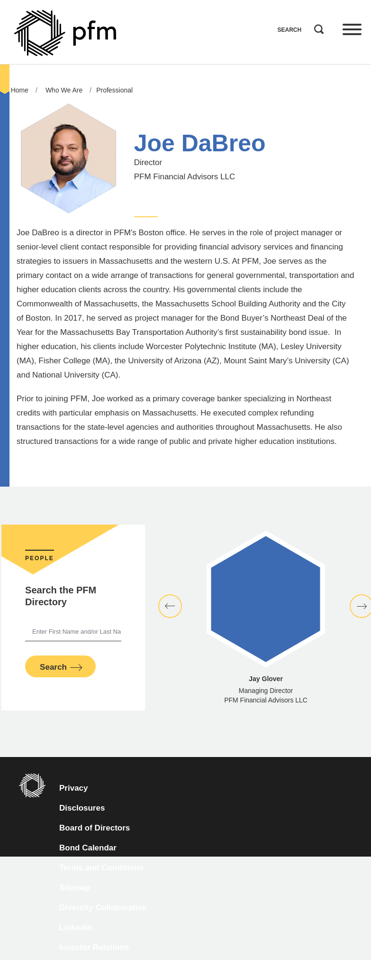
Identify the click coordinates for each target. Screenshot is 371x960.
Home (19, 90)
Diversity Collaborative (102, 907)
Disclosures (82, 807)
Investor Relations (94, 947)
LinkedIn (75, 927)
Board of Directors (94, 827)
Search (316, 27)
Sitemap (74, 887)
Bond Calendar (88, 847)
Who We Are (63, 90)
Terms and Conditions (101, 867)
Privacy (73, 788)
